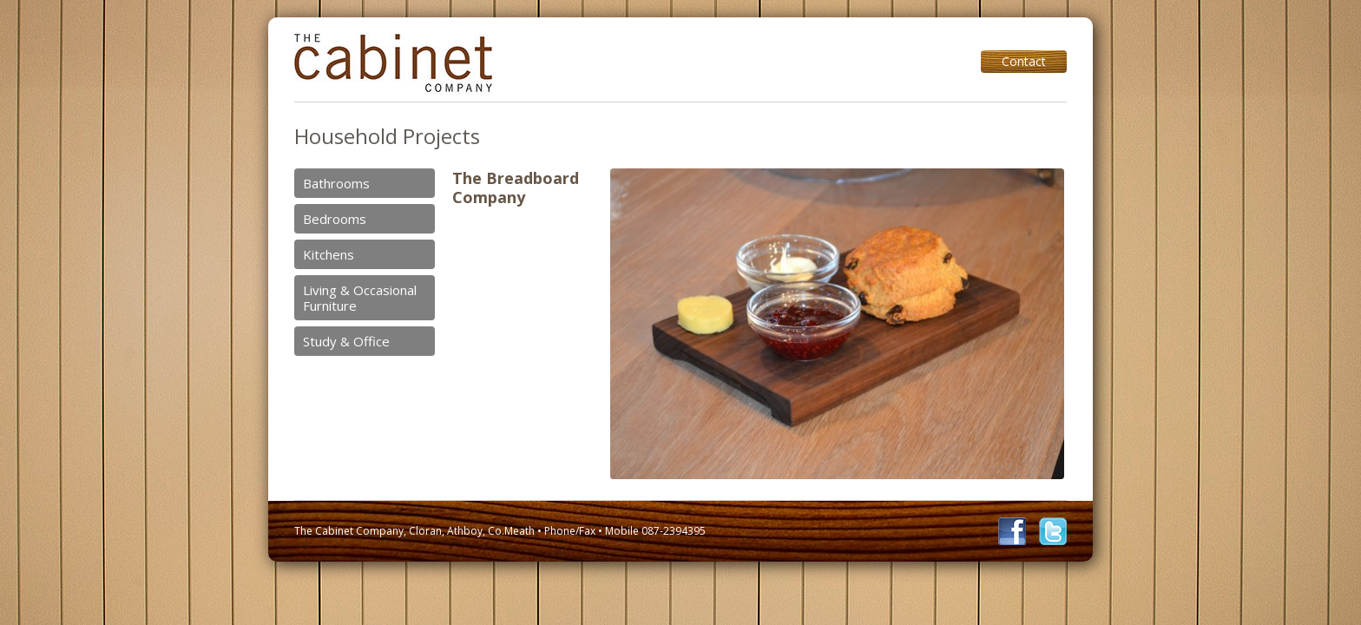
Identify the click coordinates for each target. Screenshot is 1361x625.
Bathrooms (336, 183)
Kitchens (328, 254)
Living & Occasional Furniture (360, 297)
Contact (1024, 61)
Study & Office (346, 341)
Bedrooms (334, 218)
